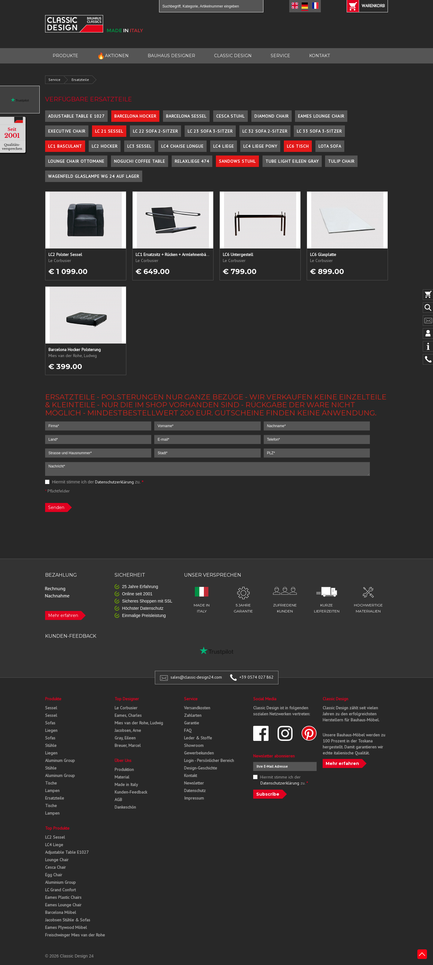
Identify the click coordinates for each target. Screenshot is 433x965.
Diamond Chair (271, 116)
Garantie (191, 723)
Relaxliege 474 (192, 161)
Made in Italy (126, 784)
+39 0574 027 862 (256, 677)
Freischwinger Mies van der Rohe (75, 935)
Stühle (51, 745)
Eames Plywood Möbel (66, 927)
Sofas (50, 723)
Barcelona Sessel (186, 116)
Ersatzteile (80, 79)
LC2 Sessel (55, 837)
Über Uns (123, 760)
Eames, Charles (128, 715)
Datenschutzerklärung (114, 482)
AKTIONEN (113, 56)
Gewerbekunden (199, 753)
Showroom (194, 745)
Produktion (124, 769)
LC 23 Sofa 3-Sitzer (210, 131)
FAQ (188, 730)
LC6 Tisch (298, 146)
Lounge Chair (57, 859)
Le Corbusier (126, 708)
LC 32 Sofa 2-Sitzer (264, 131)
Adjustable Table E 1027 (76, 116)
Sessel (51, 708)
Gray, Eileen (125, 738)
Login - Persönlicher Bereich (209, 760)
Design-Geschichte (200, 768)
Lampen (52, 790)
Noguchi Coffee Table (139, 161)
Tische (51, 783)
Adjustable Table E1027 (67, 852)
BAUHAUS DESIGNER (171, 55)
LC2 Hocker (105, 146)
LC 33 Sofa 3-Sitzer (319, 131)
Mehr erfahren (63, 615)
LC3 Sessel (139, 146)
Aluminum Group (60, 760)
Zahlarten (192, 715)
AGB (118, 799)
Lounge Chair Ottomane (76, 161)
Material (122, 777)
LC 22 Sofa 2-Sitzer (155, 131)
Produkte (53, 698)
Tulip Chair (341, 161)
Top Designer (127, 698)
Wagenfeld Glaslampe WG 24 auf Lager (93, 176)
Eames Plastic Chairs (63, 897)
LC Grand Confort (60, 890)
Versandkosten (197, 708)
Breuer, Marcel (128, 745)
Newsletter (194, 783)
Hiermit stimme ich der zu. (94, 482)
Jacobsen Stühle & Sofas (67, 920)
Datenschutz (195, 790)
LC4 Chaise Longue (182, 146)
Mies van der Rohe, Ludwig (139, 723)
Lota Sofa (329, 146)
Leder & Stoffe (198, 738)
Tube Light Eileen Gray (292, 161)
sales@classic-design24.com (196, 677)
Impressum (194, 798)
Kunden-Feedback (131, 792)
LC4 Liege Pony (260, 146)
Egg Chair (53, 874)
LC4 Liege (223, 146)
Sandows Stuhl (237, 161)
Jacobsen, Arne (128, 730)
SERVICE (280, 55)
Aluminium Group (60, 882)
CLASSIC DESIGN (233, 55)
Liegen (51, 730)
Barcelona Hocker (135, 116)
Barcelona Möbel (60, 912)
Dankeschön (125, 807)
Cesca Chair (55, 867)
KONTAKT (319, 55)
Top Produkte (57, 828)
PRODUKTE (65, 55)
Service (54, 79)
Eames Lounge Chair (321, 116)
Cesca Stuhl (230, 116)
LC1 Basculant (65, 146)
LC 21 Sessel (109, 131)
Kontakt (190, 775)
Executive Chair (66, 131)
